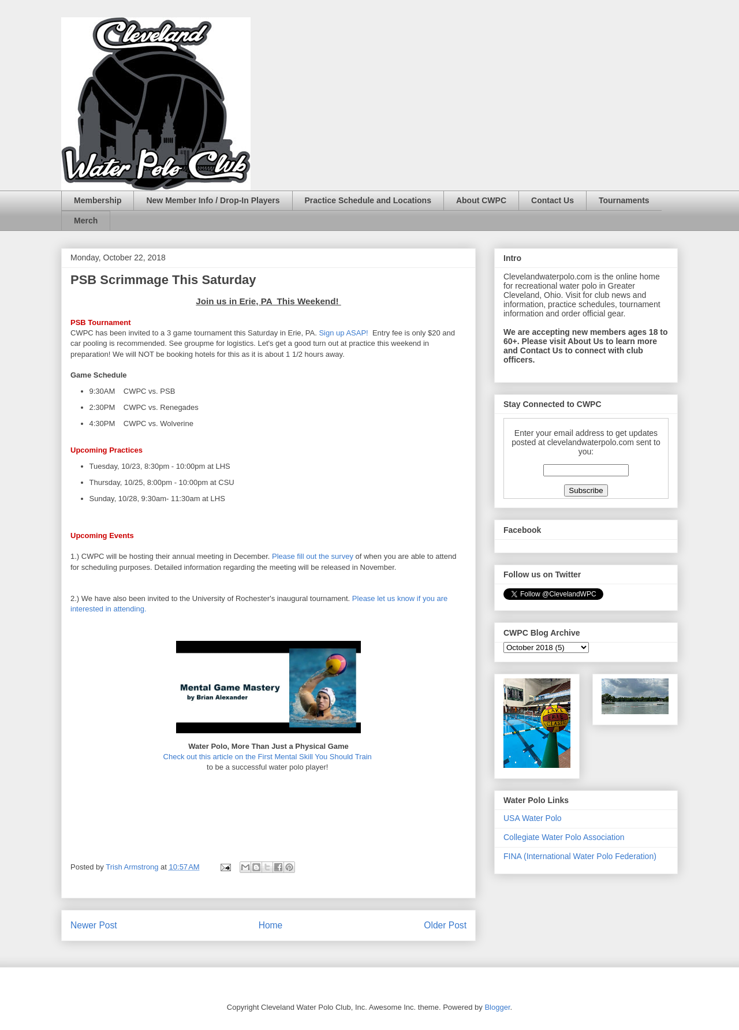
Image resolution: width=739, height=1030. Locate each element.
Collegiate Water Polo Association (564, 837)
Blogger (497, 1007)
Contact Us (552, 200)
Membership (97, 200)
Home (271, 925)
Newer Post (93, 925)
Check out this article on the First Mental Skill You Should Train (267, 756)
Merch (86, 220)
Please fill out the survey (312, 556)
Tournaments (624, 200)
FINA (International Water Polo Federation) (579, 856)
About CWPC (481, 200)
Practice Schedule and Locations (368, 200)
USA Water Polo (532, 818)
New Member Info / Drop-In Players (212, 200)
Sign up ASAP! (344, 333)
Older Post (445, 925)
